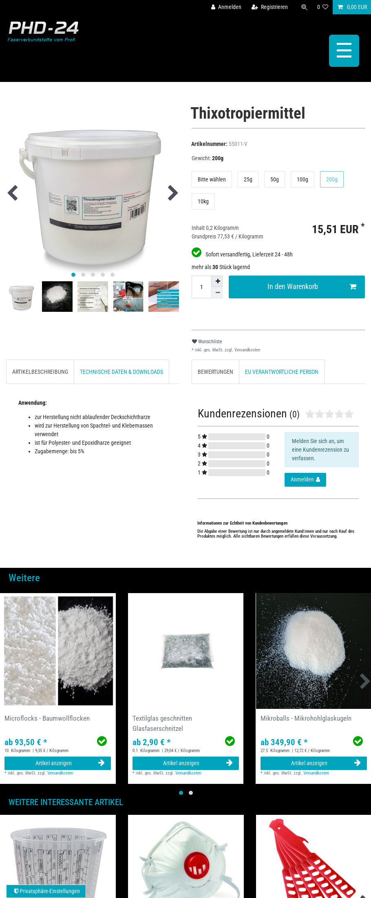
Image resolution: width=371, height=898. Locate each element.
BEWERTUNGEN (215, 371)
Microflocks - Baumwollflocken (47, 718)
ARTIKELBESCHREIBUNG (40, 371)
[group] (58, 651)
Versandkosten (246, 350)
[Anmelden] (226, 7)
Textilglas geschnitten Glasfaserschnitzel (162, 723)
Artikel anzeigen (70, 763)
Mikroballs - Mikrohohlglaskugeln (306, 718)
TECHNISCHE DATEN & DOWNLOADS (121, 371)
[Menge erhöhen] (217, 281)
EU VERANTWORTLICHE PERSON (281, 371)
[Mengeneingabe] (201, 287)
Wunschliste (207, 341)
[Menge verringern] (217, 292)
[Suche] (304, 7)
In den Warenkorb (311, 286)
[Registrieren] (269, 7)
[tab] (40, 372)
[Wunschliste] (323, 7)
